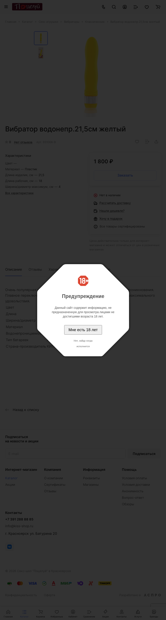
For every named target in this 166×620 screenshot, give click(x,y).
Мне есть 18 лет (83, 330)
